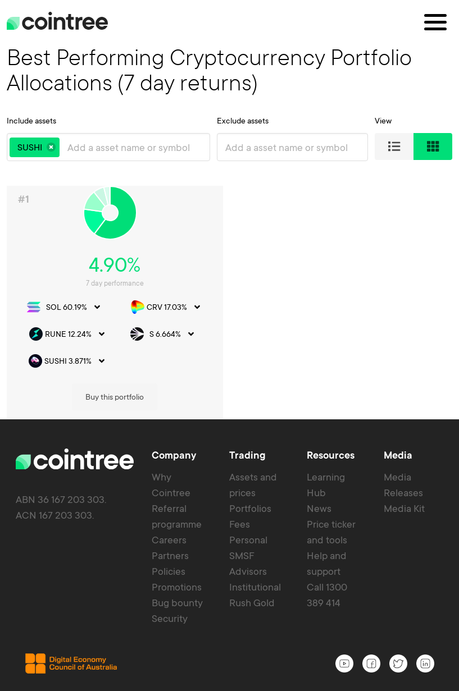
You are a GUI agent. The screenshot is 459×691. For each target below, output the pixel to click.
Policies (168, 436)
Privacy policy (415, 678)
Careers (169, 405)
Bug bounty (177, 468)
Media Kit (404, 374)
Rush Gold (252, 468)
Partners (170, 421)
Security (170, 484)
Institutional (255, 452)
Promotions (177, 452)
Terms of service (337, 678)
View (383, 120)
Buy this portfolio (409, 235)
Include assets (31, 120)
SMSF (242, 421)
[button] (51, 147)
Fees (239, 389)
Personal (248, 405)
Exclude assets (243, 120)
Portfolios (250, 374)
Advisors (248, 436)
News (319, 374)
